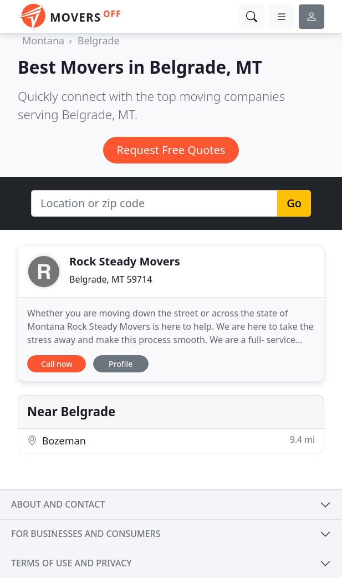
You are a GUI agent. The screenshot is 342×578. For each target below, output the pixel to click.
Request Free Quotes (171, 149)
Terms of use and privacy (71, 563)
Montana (43, 40)
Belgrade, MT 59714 (110, 279)
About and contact (58, 504)
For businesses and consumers (85, 534)
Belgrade (99, 40)
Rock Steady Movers (124, 261)
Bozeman (171, 440)
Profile (120, 364)
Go (294, 203)
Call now (56, 364)
